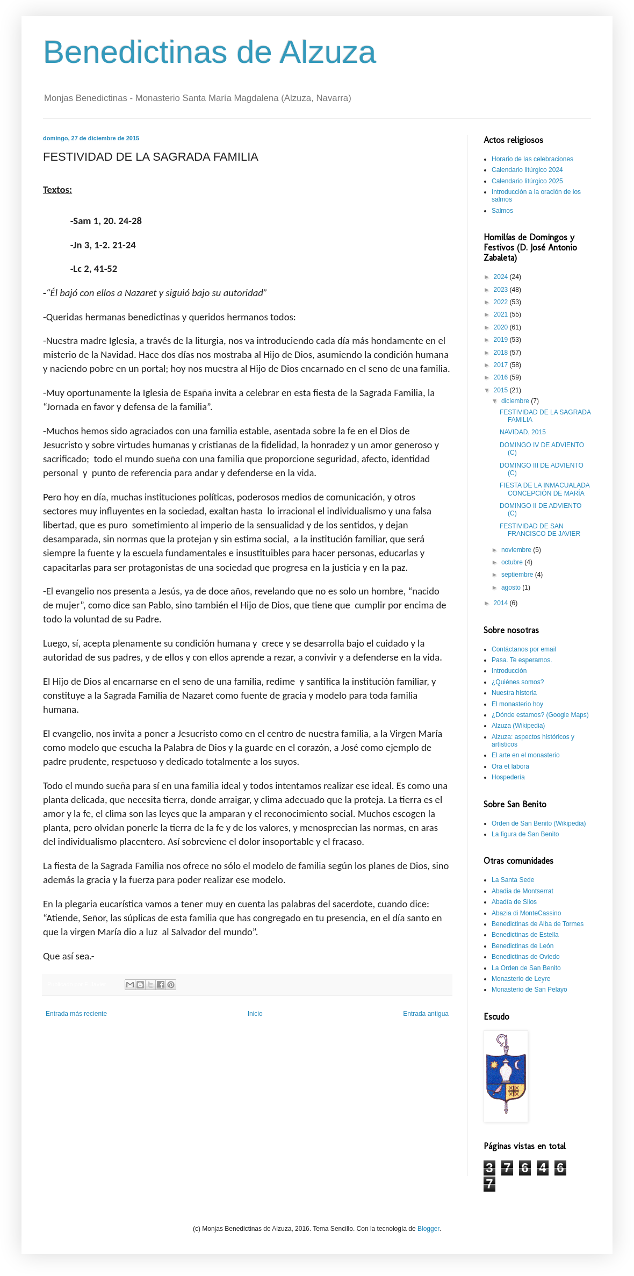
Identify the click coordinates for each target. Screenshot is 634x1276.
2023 (502, 289)
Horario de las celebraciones (532, 159)
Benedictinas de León (522, 946)
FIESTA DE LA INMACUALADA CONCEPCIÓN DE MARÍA (544, 489)
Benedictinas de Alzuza (209, 52)
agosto (511, 587)
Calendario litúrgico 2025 (527, 181)
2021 (502, 314)
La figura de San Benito (525, 834)
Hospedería (508, 777)
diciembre (516, 401)
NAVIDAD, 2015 (523, 432)
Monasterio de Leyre (521, 979)
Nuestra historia (514, 693)
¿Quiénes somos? (518, 682)
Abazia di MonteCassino (526, 913)
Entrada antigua (426, 1013)
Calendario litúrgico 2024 (527, 170)
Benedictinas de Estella (525, 934)
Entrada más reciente (76, 1013)
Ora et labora (510, 766)
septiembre (518, 574)
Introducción (509, 671)
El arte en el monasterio (526, 755)
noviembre (517, 550)
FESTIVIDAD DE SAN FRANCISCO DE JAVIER (540, 529)
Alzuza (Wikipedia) (518, 725)
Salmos (502, 210)
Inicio (255, 1013)
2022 (502, 302)
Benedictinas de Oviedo (526, 956)
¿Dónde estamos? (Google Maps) (540, 715)
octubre (512, 562)
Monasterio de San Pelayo (529, 989)
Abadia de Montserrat (522, 891)
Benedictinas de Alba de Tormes (537, 924)
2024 (502, 277)
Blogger (428, 1228)
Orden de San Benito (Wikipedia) (539, 823)
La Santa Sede (513, 880)
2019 (502, 339)
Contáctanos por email (524, 649)
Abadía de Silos (514, 902)
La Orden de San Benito (526, 968)
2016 (502, 377)
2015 (502, 390)
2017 (502, 365)
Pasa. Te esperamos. (522, 660)
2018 (502, 352)
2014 (502, 603)
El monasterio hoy (517, 704)
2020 (502, 327)
